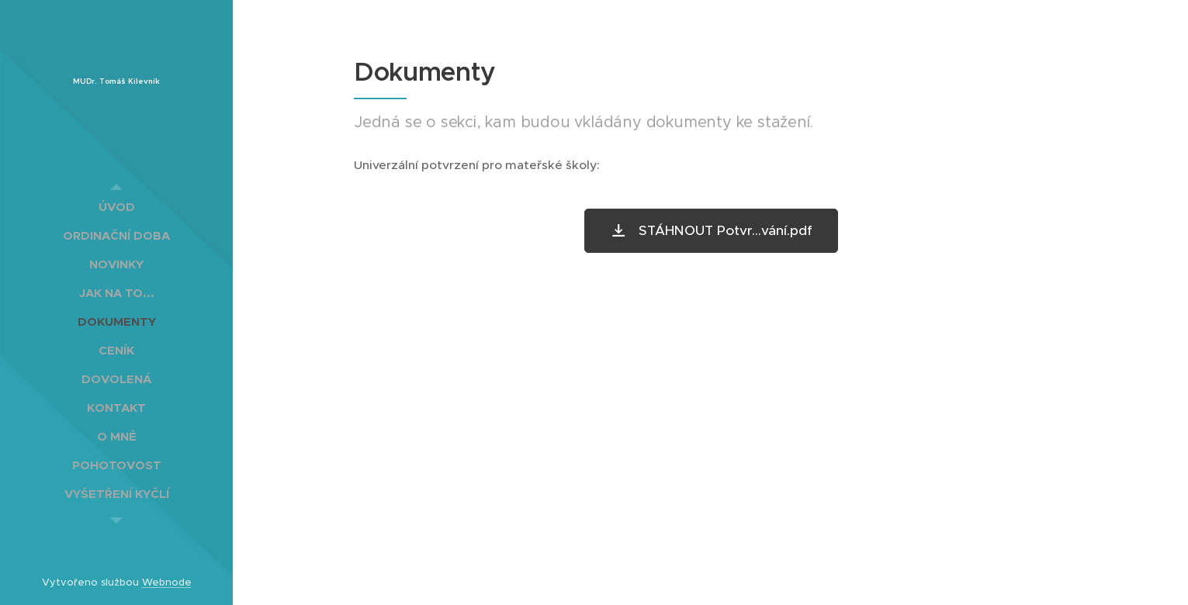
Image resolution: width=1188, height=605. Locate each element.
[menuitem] (116, 207)
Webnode (167, 582)
